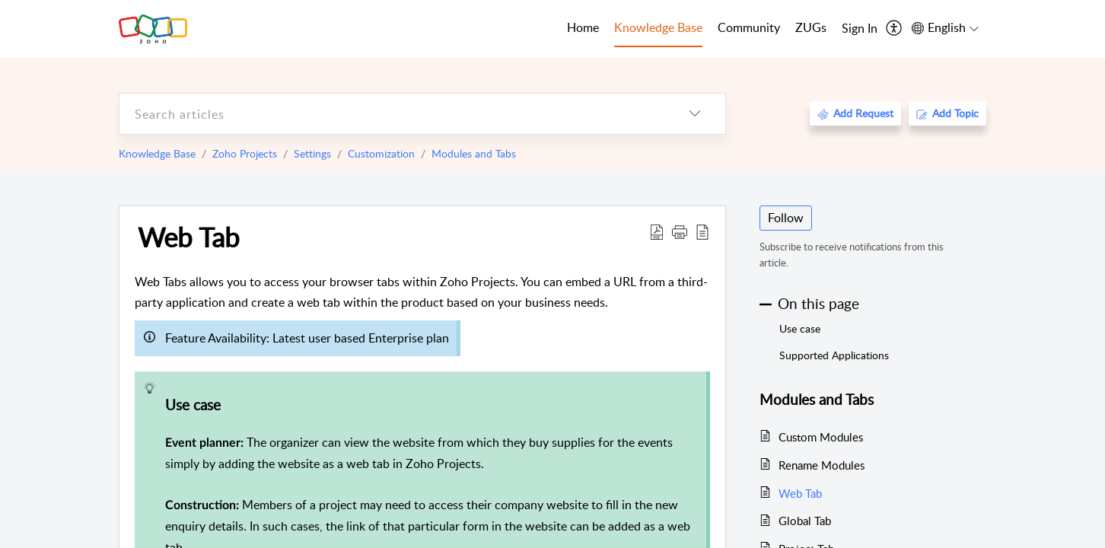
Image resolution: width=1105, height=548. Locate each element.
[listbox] (694, 114)
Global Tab (805, 520)
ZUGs (810, 27)
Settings (312, 153)
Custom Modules (821, 436)
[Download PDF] (656, 231)
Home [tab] (583, 27)
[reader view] (702, 231)
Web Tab (189, 236)
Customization (381, 153)
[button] (679, 231)
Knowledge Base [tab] (658, 27)
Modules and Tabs (473, 153)
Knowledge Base (157, 153)
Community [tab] (749, 27)
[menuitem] (859, 29)
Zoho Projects (244, 153)
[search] (391, 114)
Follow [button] (786, 217)
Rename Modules (822, 465)
